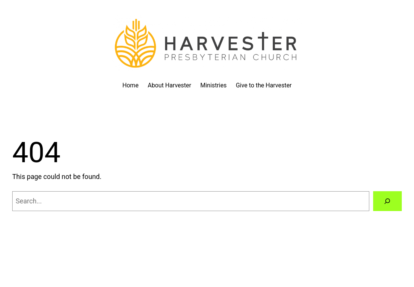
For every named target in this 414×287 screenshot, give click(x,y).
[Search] (387, 201)
